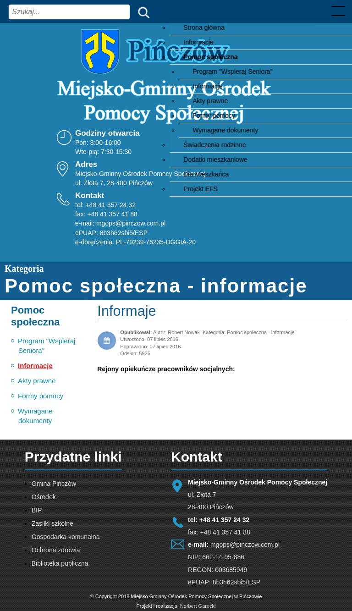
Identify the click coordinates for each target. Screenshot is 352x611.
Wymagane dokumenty (35, 415)
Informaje (126, 311)
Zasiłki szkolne (52, 523)
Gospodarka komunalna (66, 536)
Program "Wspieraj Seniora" (46, 345)
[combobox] (69, 12)
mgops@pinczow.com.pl (130, 223)
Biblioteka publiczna (60, 563)
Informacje (35, 365)
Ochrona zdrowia (56, 550)
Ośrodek (44, 497)
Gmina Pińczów (54, 483)
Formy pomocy (40, 396)
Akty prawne (37, 381)
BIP (37, 510)
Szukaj (141, 11)
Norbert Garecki (198, 606)
